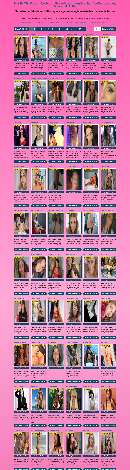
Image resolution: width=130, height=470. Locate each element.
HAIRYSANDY (106, 303)
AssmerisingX (36, 370)
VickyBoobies (106, 370)
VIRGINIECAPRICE (38, 135)
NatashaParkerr (71, 370)
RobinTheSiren (71, 35)
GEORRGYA (35, 236)
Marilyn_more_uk (72, 135)
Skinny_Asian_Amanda (39, 68)
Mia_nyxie (69, 336)
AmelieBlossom (106, 336)
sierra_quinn (18, 403)
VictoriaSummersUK (21, 35)
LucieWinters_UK (72, 236)
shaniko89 (87, 269)
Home (98, 29)
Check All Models (21, 29)
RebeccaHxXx (71, 68)
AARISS (34, 35)
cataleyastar (18, 202)
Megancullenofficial (55, 169)
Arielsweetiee (105, 135)
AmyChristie (18, 303)
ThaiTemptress (88, 169)
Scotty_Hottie (88, 202)
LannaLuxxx (35, 269)
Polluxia (86, 336)
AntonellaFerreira (37, 336)
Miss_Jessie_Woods (21, 169)
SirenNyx (86, 236)
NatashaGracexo (89, 68)
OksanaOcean (88, 303)
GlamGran (104, 269)
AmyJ (103, 68)
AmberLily (17, 101)
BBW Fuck (68, 23)
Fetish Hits (65, 467)
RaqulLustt (105, 202)
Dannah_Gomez (54, 202)
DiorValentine (53, 68)
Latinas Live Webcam (98, 23)
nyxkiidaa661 (18, 370)
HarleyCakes (53, 101)
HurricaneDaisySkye (21, 269)
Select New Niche (108, 29)
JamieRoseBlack (107, 169)
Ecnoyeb (51, 135)
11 (71, 29)
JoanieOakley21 (54, 35)
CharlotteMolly (53, 336)
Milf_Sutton (70, 169)
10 (67, 29)
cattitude (51, 236)
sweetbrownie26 (72, 269)
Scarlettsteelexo (106, 35)
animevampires (71, 303)
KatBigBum (70, 101)
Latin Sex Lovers (54, 23)
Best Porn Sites (26, 23)
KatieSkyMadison (107, 101)
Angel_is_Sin (105, 236)
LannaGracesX (53, 370)
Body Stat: (21, 49)
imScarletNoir (19, 336)
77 (80, 29)
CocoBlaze (52, 269)
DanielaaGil (52, 303)
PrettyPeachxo (19, 236)
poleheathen (70, 202)
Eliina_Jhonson (36, 202)
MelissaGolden (36, 169)
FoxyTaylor (87, 101)
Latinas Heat (40, 23)
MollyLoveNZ (88, 35)
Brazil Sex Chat (81, 23)
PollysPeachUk (19, 135)
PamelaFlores (88, 135)
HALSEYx (34, 101)
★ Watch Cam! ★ (21, 63)
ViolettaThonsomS (90, 370)
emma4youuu (36, 303)
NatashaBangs (19, 68)
